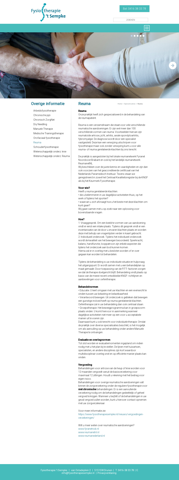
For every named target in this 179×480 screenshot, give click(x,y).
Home (120, 104)
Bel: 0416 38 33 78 (134, 8)
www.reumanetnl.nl (88, 432)
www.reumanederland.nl (91, 435)
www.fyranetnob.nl (88, 428)
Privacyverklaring (107, 473)
